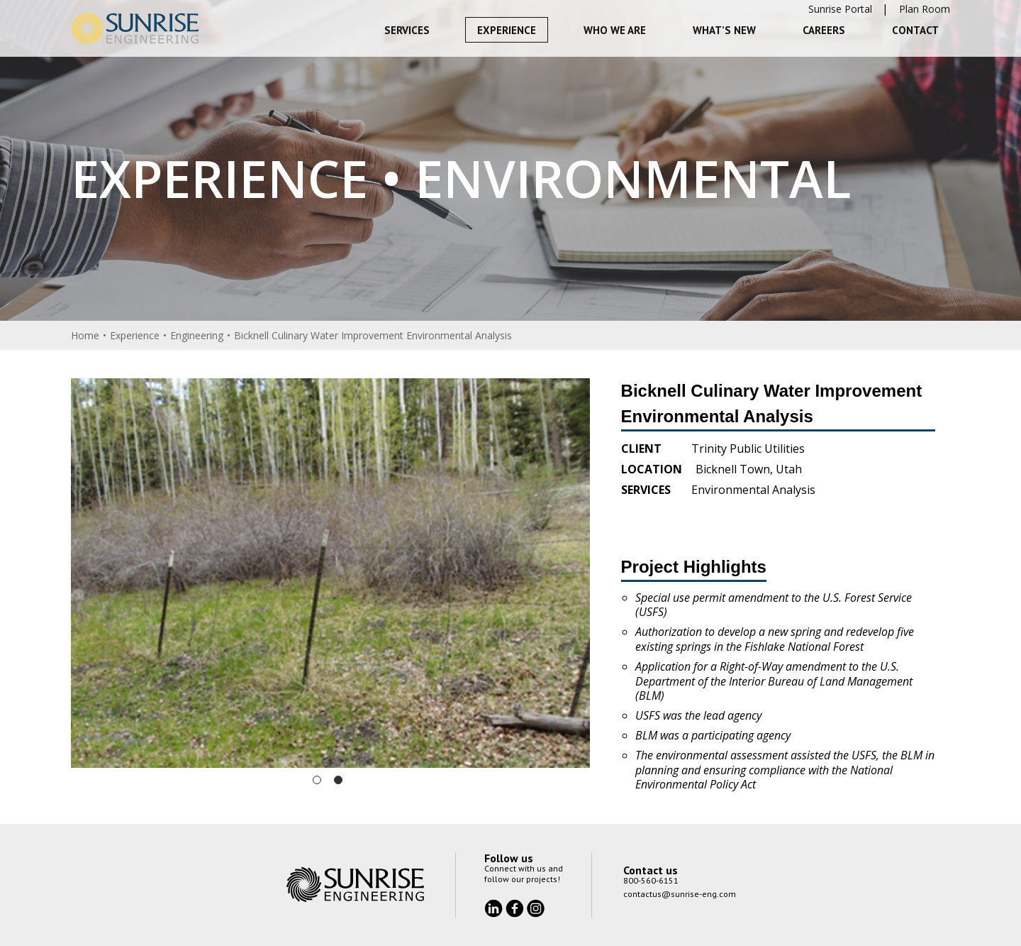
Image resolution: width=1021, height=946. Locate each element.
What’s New (724, 30)
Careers (824, 30)
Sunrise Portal (840, 9)
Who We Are (615, 30)
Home (85, 335)
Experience (506, 30)
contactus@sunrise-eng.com (679, 894)
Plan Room (924, 9)
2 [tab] (338, 780)
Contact (915, 30)
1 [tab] (317, 780)
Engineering (196, 335)
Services (407, 30)
